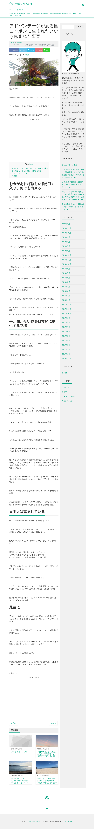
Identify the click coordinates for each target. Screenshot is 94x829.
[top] (47, 809)
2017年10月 (66, 314)
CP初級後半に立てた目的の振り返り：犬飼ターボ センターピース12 (72, 184)
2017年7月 (66, 327)
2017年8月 (66, 323)
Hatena (34, 50)
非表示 (31, 164)
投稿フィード (67, 392)
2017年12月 (66, 305)
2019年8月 (66, 242)
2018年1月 (66, 300)
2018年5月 (66, 282)
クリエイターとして (69, 165)
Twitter (25, 50)
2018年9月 (66, 269)
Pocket (43, 50)
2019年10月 (66, 233)
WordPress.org (67, 401)
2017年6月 (66, 331)
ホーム (11, 10)
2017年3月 (66, 345)
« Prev (13, 723)
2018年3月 (66, 291)
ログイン (65, 387)
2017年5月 (66, 336)
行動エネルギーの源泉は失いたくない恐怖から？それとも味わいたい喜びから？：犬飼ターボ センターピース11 (73, 195)
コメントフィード (69, 396)
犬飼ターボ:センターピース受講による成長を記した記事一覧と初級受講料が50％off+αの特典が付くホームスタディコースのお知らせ (46, 15)
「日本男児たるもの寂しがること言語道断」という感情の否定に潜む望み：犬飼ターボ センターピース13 (73, 173)
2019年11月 (66, 228)
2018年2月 (66, 296)
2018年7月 (66, 273)
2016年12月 (66, 358)
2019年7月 (66, 246)
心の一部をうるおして (22, 3)
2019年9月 (66, 237)
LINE (51, 50)
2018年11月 (66, 260)
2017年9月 (66, 318)
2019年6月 (66, 251)
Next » (53, 723)
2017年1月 (66, 354)
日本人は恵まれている (19, 174)
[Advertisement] (27, 144)
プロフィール (21, 10)
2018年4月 (66, 287)
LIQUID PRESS (67, 821)
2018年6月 (66, 278)
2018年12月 (66, 255)
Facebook (15, 50)
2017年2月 (66, 349)
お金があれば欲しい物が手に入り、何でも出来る (29, 168)
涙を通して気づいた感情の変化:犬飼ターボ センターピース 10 (73, 206)
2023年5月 (66, 224)
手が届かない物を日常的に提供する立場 (25, 171)
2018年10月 (66, 264)
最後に (13, 176)
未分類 (27, 55)
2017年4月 (66, 340)
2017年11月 (66, 309)
